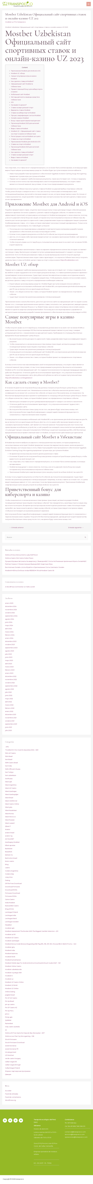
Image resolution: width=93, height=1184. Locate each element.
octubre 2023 (10, 644)
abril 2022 (8, 702)
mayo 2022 (9, 698)
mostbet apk (9, 928)
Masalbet (8, 925)
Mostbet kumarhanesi (13, 960)
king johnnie (9, 909)
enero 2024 (9, 638)
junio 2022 (8, 695)
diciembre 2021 (10, 714)
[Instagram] (15, 1120)
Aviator (7, 829)
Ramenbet (9, 1023)
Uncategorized (10, 1052)
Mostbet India (10, 950)
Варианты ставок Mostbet (20, 110)
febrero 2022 (9, 708)
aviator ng (8, 836)
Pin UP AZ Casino (11, 998)
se (6, 1030)
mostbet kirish (10, 957)
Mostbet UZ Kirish (11, 985)
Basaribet (8, 852)
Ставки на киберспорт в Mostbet (23, 113)
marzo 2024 (9, 632)
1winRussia (8, 778)
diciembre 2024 (10, 606)
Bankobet (8, 848)
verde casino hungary (13, 1058)
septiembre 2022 (11, 686)
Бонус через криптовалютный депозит (25, 120)
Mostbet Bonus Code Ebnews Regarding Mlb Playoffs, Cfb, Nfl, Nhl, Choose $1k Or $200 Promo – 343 (40, 944)
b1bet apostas (10, 845)
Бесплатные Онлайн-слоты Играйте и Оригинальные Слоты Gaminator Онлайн (34, 567)
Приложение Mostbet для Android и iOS (25, 71)
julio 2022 (8, 692)
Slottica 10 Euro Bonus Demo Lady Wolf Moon (21, 555)
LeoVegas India (10, 915)
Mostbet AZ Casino (12, 937)
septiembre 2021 (11, 724)
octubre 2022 (10, 683)
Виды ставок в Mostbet (19, 128)
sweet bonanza (10, 1046)
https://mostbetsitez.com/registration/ (18, 378)
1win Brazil (8, 759)
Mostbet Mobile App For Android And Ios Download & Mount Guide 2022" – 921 (33, 963)
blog (6, 864)
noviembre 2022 (11, 679)
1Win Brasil (8, 756)
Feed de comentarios (13, 1097)
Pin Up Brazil (9, 1001)
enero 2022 (9, 711)
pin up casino (10, 1004)
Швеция (8, 1074)
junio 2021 (8, 727)
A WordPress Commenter (14, 587)
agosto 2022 (9, 689)
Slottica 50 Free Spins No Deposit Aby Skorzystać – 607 (25, 1033)
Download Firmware (12, 887)
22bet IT (8, 826)
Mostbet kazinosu (11, 953)
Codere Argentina (11, 871)
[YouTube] (21, 1120)
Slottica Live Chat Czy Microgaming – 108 (19, 1036)
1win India (8, 766)
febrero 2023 (9, 670)
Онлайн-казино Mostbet (20, 118)
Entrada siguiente (76, 527)
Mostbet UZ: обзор (18, 73)
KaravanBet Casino (12, 906)
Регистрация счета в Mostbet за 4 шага (25, 136)
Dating (7, 880)
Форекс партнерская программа (17, 1071)
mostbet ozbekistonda (13, 969)
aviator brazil (9, 832)
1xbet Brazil (9, 797)
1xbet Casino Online (12, 804)
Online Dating (10, 992)
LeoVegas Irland (11, 918)
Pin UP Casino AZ (11, 1007)
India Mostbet (10, 902)
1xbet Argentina (10, 785)
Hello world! (30, 587)
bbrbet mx (9, 855)
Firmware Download (12, 893)
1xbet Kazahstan (11, 810)
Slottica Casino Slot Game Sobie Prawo (19, 558)
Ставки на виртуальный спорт (22, 107)
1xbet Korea (9, 813)
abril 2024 (8, 628)
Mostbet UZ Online (11, 988)
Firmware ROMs (10, 896)
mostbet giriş (10, 947)
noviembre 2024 (11, 609)
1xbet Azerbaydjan (11, 794)
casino (7, 867)
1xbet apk (8, 782)
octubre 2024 (10, 613)
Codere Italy (9, 874)
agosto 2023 (9, 651)
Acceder (8, 1091)
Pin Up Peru (9, 1011)
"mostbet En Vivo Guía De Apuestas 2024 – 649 (21, 750)
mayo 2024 (9, 625)
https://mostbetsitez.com (69, 260)
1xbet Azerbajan (11, 791)
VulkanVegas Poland (12, 1068)
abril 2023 (8, 663)
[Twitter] (10, 1120)
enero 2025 (9, 603)
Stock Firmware (11, 1039)
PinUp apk (8, 1017)
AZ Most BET (9, 839)
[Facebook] (5, 1120)
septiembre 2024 (11, 616)
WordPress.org (10, 1100)
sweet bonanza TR (11, 1049)
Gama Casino (10, 899)
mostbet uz (9, 22)
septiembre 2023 (11, 648)
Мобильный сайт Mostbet (20, 94)
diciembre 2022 (10, 676)
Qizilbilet (8, 1020)
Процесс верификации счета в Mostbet (26, 115)
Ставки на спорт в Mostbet (21, 139)
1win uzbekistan (10, 775)
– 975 (7, 747)
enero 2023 (9, 673)
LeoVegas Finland (11, 912)
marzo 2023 (9, 667)
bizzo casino (9, 861)
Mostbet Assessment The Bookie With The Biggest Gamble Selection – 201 (31, 931)
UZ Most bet (9, 1055)
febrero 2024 (9, 635)
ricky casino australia (12, 1027)
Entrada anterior (16, 527)
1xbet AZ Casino (10, 788)
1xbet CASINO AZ (11, 801)
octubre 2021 (9, 721)
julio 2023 (8, 654)
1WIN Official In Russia (12, 769)
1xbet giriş (8, 807)
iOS (12, 102)
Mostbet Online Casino (13, 966)
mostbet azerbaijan (12, 941)
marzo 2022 (9, 705)
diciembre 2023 (10, 641)
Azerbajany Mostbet (12, 842)
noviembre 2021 (10, 718)
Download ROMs (11, 890)
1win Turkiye (9, 772)
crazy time (9, 877)
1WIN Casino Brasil (11, 762)
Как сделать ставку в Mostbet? (22, 81)
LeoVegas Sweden (12, 922)
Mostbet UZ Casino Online (14, 982)
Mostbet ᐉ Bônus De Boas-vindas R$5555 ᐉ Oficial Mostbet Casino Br (29, 570)
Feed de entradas (11, 1094)
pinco (7, 1014)
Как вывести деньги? (19, 105)
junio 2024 (8, 622)
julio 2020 (8, 730)
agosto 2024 (9, 619)
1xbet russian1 (10, 823)
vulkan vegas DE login (13, 1065)
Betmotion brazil (11, 858)
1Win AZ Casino (10, 753)
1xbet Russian (10, 820)
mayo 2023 (9, 660)
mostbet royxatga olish (13, 972)
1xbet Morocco (10, 817)
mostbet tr (9, 976)
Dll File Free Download (13, 883)
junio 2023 (8, 657)
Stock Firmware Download (14, 1042)
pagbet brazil (10, 995)
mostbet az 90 (10, 934)
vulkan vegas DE (11, 1062)
